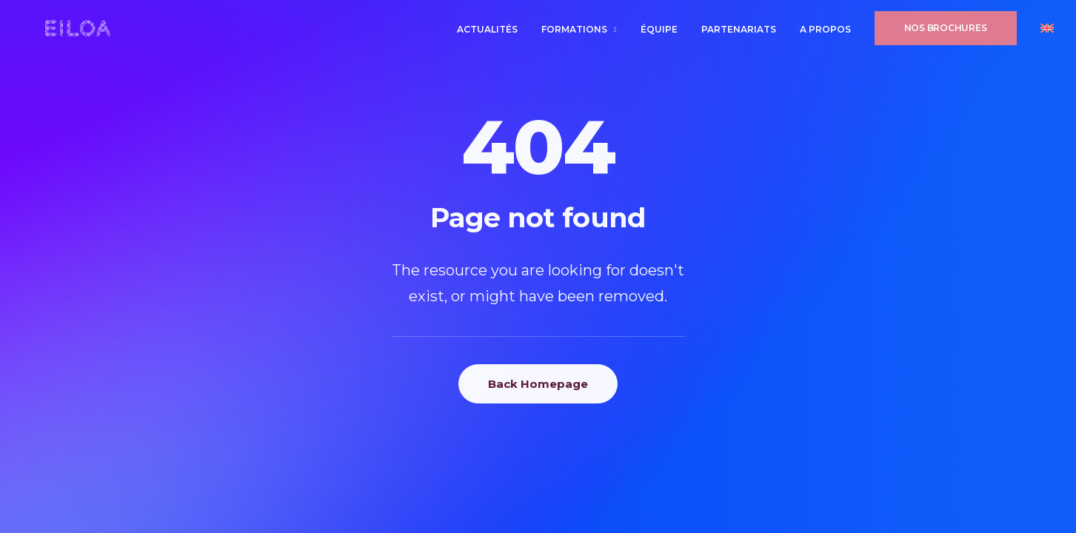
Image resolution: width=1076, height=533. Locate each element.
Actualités (487, 32)
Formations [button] (579, 32)
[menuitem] (492, 32)
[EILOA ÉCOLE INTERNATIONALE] (68, 31)
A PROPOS (825, 32)
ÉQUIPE (659, 32)
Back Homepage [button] (538, 384)
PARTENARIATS (738, 32)
